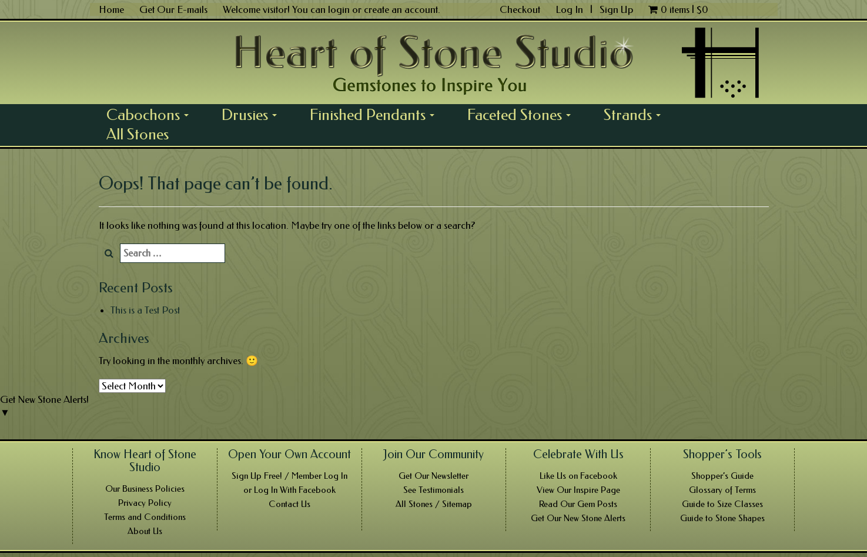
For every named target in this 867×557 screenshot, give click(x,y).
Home (111, 9)
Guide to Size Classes (722, 504)
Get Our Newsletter (433, 476)
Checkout (520, 9)
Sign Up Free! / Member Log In (289, 476)
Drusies (253, 115)
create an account (401, 9)
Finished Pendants (376, 115)
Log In (570, 9)
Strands (636, 115)
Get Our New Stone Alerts (578, 518)
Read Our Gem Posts (578, 504)
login (339, 9)
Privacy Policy (145, 503)
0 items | (678, 9)
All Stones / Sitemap (434, 504)
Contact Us (289, 504)
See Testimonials (433, 490)
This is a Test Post (145, 310)
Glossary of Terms (722, 490)
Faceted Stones (523, 115)
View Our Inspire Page (578, 490)
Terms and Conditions (145, 517)
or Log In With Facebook (289, 490)
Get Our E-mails (173, 9)
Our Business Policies (145, 488)
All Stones (137, 134)
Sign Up (616, 9)
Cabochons (151, 115)
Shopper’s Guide (722, 476)
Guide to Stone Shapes (722, 518)
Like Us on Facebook (578, 476)
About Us (145, 531)
